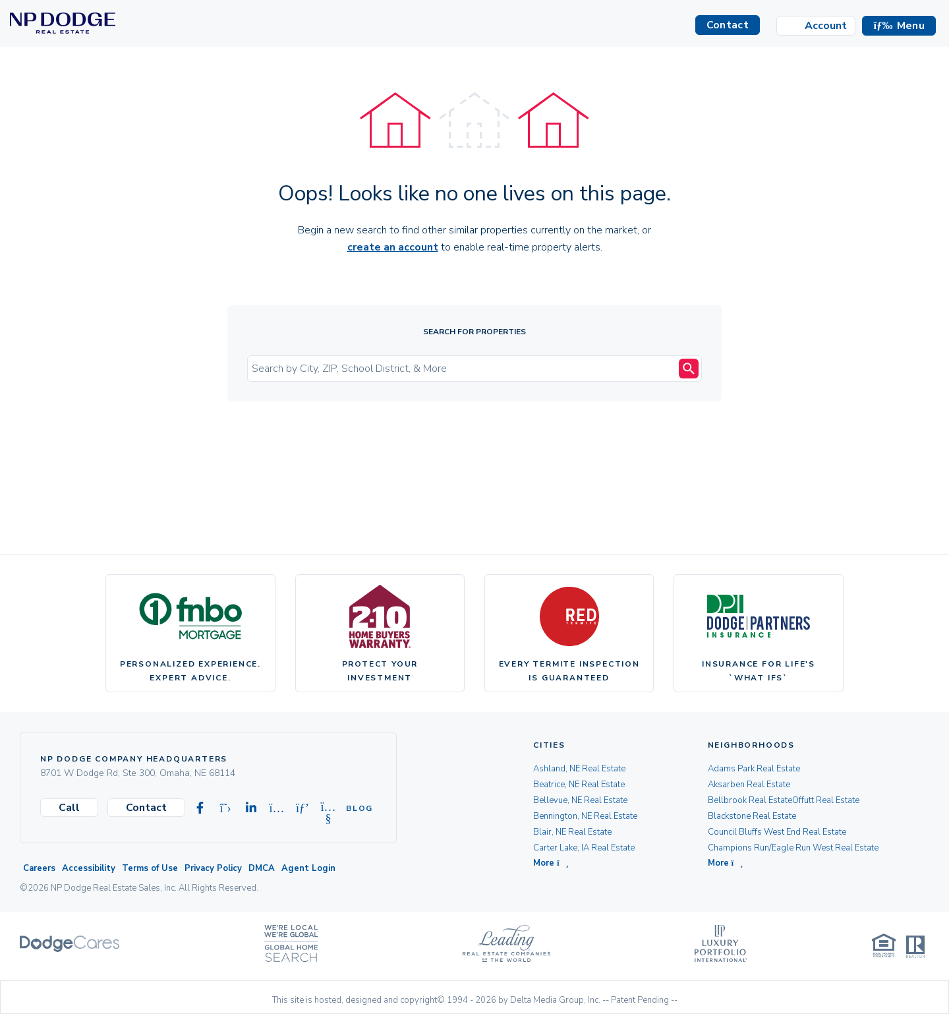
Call (69, 807)
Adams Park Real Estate (754, 769)
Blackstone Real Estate (752, 816)
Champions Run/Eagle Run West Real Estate (793, 848)
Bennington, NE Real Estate (585, 816)
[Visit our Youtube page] (328, 808)
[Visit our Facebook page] (200, 808)
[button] (899, 26)
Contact (146, 807)
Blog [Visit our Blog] (354, 808)
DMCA (261, 868)
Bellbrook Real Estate (750, 800)
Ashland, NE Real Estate (579, 769)
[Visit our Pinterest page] (302, 808)
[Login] (815, 26)
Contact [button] (727, 25)
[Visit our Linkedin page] (251, 808)
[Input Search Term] (464, 368)
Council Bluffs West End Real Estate (777, 832)
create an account (392, 247)
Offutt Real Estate (825, 800)
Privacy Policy (213, 868)
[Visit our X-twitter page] (225, 808)
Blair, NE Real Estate (572, 832)
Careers (39, 868)
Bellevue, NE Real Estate (580, 800)
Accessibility (88, 868)
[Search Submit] (689, 368)
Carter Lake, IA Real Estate (584, 848)
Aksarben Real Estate (749, 784)
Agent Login (308, 868)
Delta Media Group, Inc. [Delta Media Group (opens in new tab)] (555, 1000)
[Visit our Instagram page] (277, 808)
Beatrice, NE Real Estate (579, 784)
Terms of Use (150, 868)
